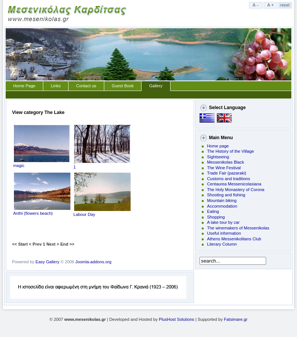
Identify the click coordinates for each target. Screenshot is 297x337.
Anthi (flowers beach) (41, 211)
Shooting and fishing (226, 195)
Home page (218, 146)
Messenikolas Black (225, 162)
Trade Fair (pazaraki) (226, 173)
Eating (213, 211)
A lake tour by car (223, 222)
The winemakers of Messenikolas (238, 228)
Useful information (224, 233)
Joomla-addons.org (93, 262)
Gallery (155, 85)
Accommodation (222, 206)
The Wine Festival (224, 167)
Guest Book (123, 85)
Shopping (216, 217)
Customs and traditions (228, 178)
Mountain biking (221, 200)
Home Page (24, 85)
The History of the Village (230, 151)
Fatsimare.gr (236, 319)
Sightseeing (218, 157)
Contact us (86, 85)
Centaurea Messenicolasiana (234, 184)
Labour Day (102, 212)
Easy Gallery (47, 262)
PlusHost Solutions (176, 319)
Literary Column (222, 244)
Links (56, 85)
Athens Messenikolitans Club (234, 239)
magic (41, 163)
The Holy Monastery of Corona (235, 189)
